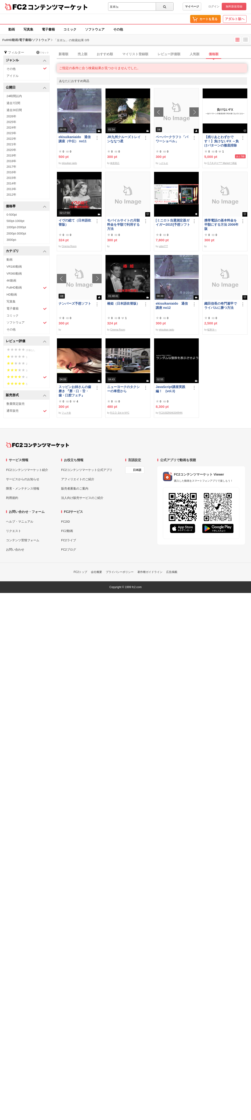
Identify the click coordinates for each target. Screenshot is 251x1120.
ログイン (213, 6)
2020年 (11, 150)
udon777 (163, 246)
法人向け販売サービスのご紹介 (82, 498)
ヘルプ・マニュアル (19, 521)
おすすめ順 (105, 54)
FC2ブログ (68, 549)
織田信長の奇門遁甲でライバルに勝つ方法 (220, 306)
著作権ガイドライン (149, 572)
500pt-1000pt (15, 221)
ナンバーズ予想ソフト (75, 303)
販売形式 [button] (26, 395)
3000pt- (12, 240)
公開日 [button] (26, 87)
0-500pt (12, 214)
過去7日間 (13, 103)
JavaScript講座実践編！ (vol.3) (170, 389)
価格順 (213, 54)
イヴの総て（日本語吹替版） (75, 222)
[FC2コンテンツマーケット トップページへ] (37, 445)
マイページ (192, 6)
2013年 (11, 189)
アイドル (13, 76)
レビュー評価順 (169, 54)
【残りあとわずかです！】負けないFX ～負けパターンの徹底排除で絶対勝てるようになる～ (221, 141)
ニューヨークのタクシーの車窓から (123, 389)
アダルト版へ (234, 19)
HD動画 (12, 294)
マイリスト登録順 (135, 54)
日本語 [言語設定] (137, 470)
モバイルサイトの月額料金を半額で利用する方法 (123, 224)
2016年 (11, 172)
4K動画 (11, 280)
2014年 (11, 183)
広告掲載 (171, 572)
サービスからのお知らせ (22, 479)
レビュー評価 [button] (26, 341)
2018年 (11, 161)
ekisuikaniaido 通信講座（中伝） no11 (75, 139)
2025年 (11, 122)
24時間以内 (14, 96)
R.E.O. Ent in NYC (119, 413)
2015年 (11, 178)
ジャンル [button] (26, 60)
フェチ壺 (66, 413)
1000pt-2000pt (16, 227)
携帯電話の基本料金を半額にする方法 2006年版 (221, 224)
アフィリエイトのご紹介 (77, 479)
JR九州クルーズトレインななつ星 (124, 139)
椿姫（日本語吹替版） (123, 303)
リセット (42, 52)
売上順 (82, 54)
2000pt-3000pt (16, 233)
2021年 (11, 144)
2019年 (11, 155)
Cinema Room (69, 246)
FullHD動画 (27, 288)
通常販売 (27, 411)
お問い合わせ (15, 549)
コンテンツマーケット (58, 7)
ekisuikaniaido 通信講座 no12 (172, 306)
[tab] (154, 54)
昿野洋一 (212, 329)
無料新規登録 (234, 6)
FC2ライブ (68, 540)
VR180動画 (14, 266)
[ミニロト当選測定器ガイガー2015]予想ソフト (173, 222)
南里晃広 (114, 163)
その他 (118, 29)
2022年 (11, 138)
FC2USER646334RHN (170, 413)
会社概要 (96, 572)
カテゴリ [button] (26, 251)
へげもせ (163, 163)
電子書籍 (48, 29)
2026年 (11, 116)
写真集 (28, 29)
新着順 (63, 54)
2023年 (11, 133)
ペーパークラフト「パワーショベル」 (172, 139)
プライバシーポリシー (120, 572)
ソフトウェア (95, 29)
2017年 (11, 166)
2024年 (11, 127)
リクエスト (13, 531)
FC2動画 (67, 531)
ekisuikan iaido (69, 163)
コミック (69, 29)
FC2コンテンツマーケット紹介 (27, 470)
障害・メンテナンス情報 (22, 488)
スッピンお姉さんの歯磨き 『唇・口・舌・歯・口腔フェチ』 (75, 391)
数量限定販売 (16, 403)
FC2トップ (80, 572)
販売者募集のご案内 (74, 488)
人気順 (194, 54)
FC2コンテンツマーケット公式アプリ (86, 470)
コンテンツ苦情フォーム (22, 540)
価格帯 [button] (26, 206)
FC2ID (65, 521)
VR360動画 (14, 273)
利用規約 (12, 498)
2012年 (11, 194)
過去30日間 (14, 110)
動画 (11, 29)
